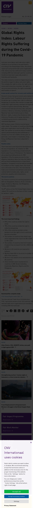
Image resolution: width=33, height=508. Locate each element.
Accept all (16, 491)
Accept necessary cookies (16, 496)
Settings (16, 501)
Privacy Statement (10, 505)
